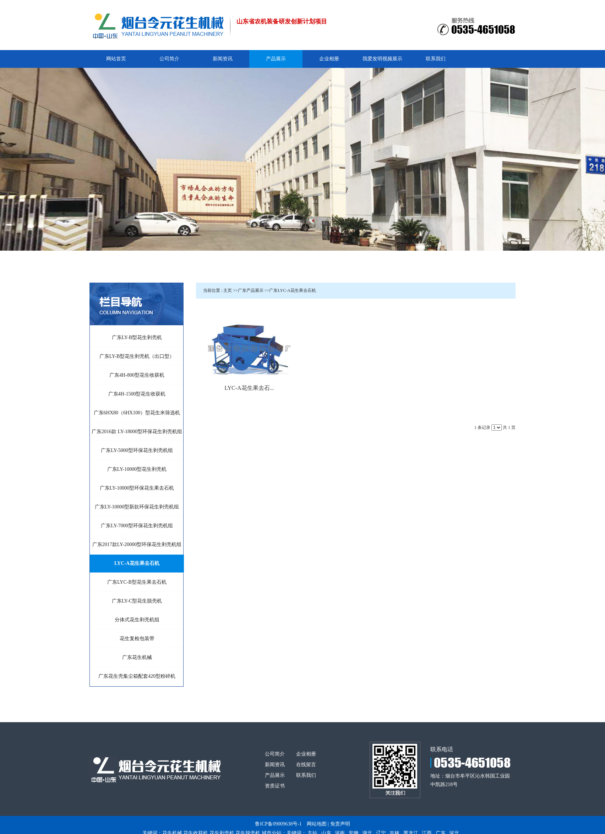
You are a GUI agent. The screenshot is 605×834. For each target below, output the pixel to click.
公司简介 (275, 754)
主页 (227, 290)
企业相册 (306, 754)
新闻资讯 (275, 764)
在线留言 (306, 764)
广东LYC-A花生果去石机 (292, 290)
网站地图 (317, 824)
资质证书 (275, 786)
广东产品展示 (250, 290)
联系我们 (306, 775)
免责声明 (340, 824)
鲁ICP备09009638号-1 (278, 824)
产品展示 (275, 775)
